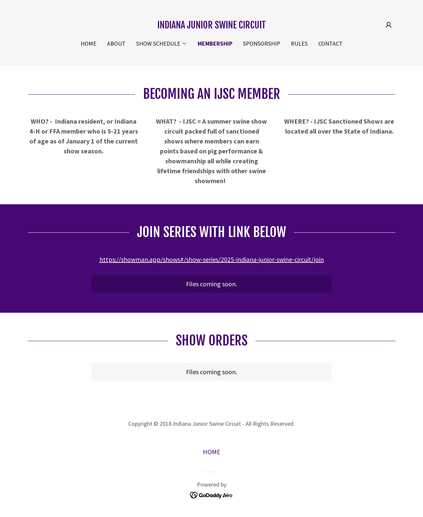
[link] (211, 26)
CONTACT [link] (330, 43)
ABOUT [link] (116, 43)
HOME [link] (88, 43)
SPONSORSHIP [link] (261, 43)
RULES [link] (299, 43)
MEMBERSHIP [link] (215, 43)
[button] (388, 25)
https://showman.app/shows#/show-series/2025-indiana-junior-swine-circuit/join (211, 259)
